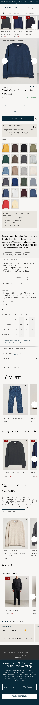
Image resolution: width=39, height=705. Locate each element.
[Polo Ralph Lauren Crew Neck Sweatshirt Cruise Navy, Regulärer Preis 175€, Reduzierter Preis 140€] (18, 27)
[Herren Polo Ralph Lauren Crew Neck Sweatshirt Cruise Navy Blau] (18, 23)
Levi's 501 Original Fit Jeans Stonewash (13, 418)
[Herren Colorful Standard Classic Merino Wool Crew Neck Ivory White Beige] (15, 533)
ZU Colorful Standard (13, 512)
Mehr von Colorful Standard (16, 488)
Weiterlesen (19, 680)
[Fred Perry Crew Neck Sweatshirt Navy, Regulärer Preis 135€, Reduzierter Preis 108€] (30, 27)
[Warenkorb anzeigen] (32, 7)
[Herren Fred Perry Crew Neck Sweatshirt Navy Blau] (30, 23)
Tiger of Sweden (6, 32)
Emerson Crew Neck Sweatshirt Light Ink (6, 34)
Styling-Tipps (12, 377)
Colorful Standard (9, 87)
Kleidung (5, 40)
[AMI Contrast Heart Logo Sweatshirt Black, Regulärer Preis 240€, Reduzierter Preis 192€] (16, 595)
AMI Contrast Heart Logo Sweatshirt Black (13, 610)
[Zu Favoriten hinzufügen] (25, 386)
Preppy (27, 254)
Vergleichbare (19, 431)
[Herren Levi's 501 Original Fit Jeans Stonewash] (15, 399)
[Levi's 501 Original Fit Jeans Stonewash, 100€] (15, 403)
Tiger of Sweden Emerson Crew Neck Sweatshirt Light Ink (14, 472)
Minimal (18, 254)
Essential (8, 254)
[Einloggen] (26, 7)
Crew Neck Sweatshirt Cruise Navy (17, 34)
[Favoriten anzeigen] (29, 7)
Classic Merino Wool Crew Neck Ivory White (14, 553)
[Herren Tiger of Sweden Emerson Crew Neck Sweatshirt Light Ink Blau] (6, 23)
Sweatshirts (21, 40)
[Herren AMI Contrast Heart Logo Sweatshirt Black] (17, 591)
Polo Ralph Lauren (18, 32)
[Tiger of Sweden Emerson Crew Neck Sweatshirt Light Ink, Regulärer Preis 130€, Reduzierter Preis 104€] (6, 27)
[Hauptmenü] (36, 7)
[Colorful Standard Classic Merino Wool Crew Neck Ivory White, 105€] (15, 538)
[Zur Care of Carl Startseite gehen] (9, 7)
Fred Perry (29, 32)
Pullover (12, 40)
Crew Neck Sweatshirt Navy (29, 34)
